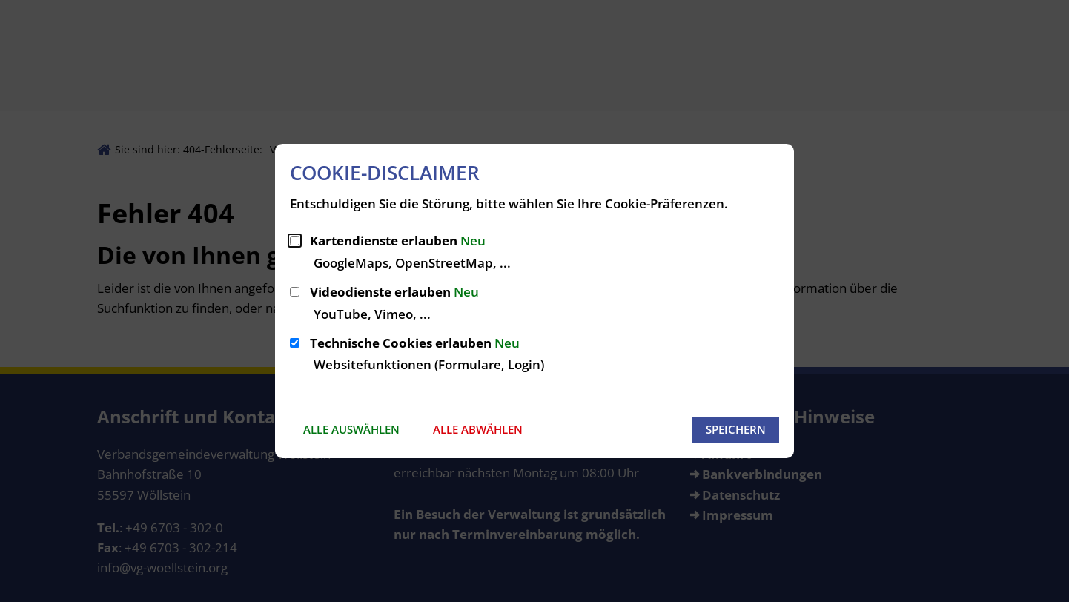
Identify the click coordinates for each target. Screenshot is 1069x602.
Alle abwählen (478, 429)
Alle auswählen (351, 429)
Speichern (736, 429)
